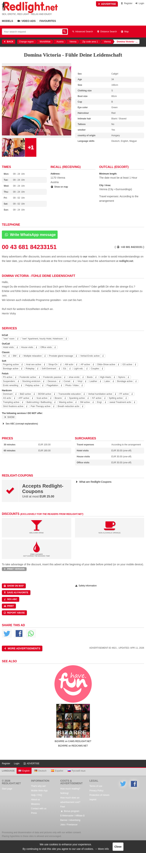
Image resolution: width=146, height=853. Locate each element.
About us (35, 799)
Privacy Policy (96, 790)
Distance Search (107, 31)
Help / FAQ (36, 795)
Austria (59, 41)
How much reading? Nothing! (70, 791)
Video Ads (26, 20)
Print (8, 606)
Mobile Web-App (39, 790)
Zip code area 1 (90, 41)
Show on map (59, 187)
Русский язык (76, 770)
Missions (35, 804)
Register (126, 3)
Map (124, 31)
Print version (13, 569)
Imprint (93, 799)
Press (34, 813)
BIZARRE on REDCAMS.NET (73, 745)
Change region (26, 41)
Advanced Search (82, 31)
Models (7, 20)
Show (9, 417)
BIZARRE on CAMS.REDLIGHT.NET (73, 741)
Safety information (86, 585)
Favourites (48, 20)
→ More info (102, 848)
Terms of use (96, 786)
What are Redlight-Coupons (93, 481)
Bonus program (69, 811)
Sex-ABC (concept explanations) (20, 423)
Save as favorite (15, 592)
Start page (7, 788)
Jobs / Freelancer (69, 824)
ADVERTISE (107, 3)
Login (139, 3)
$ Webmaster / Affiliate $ (72, 815)
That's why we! (38, 786)
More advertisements (21, 648)
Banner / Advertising (70, 820)
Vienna (72, 41)
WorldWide (45, 41)
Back (8, 41)
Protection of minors (99, 795)
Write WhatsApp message (30, 235)
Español (57, 770)
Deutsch (40, 770)
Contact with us (38, 808)
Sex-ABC (10, 599)
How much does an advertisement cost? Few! (70, 802)
